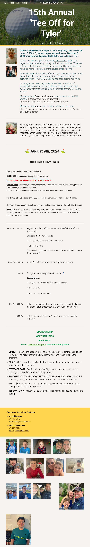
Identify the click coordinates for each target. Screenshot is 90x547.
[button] (87, 2)
